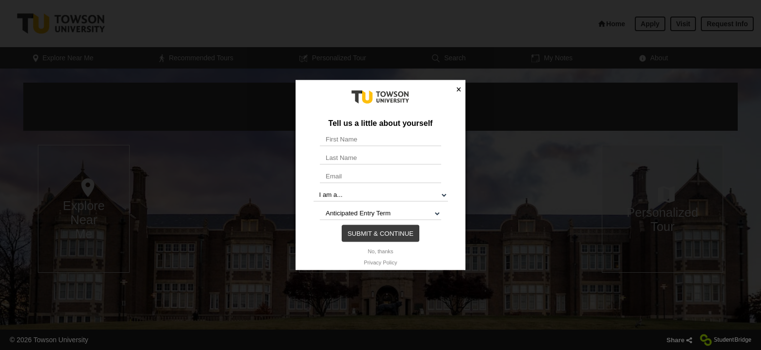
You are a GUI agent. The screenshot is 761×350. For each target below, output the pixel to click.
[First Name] (380, 139)
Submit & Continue (380, 233)
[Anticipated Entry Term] (380, 213)
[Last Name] (380, 157)
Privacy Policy (380, 262)
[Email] (380, 176)
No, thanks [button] (381, 251)
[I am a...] (381, 194)
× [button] (459, 89)
